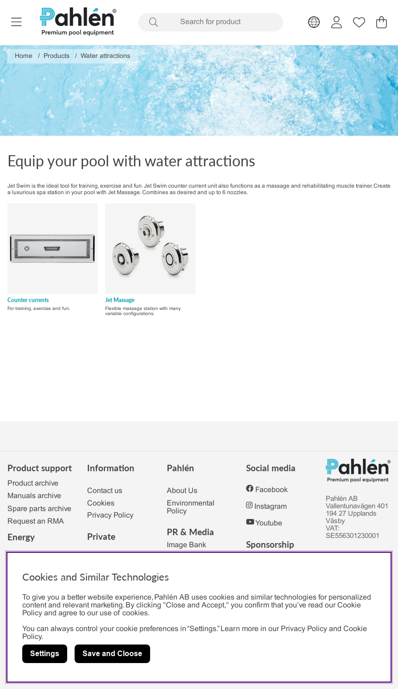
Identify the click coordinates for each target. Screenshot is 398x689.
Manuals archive (34, 496)
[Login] (337, 22)
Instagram (270, 506)
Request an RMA (35, 521)
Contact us (104, 490)
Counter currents (28, 300)
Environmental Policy (191, 507)
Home (23, 56)
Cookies (100, 503)
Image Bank (186, 545)
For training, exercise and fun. (38, 309)
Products (56, 56)
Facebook (271, 490)
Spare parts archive (39, 509)
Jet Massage (119, 300)
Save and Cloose (112, 653)
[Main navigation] (16, 22)
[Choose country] (314, 22)
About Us (182, 490)
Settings (44, 653)
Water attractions (105, 56)
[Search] (210, 22)
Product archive (32, 483)
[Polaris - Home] (78, 22)
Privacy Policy (110, 515)
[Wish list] (359, 22)
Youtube (268, 523)
